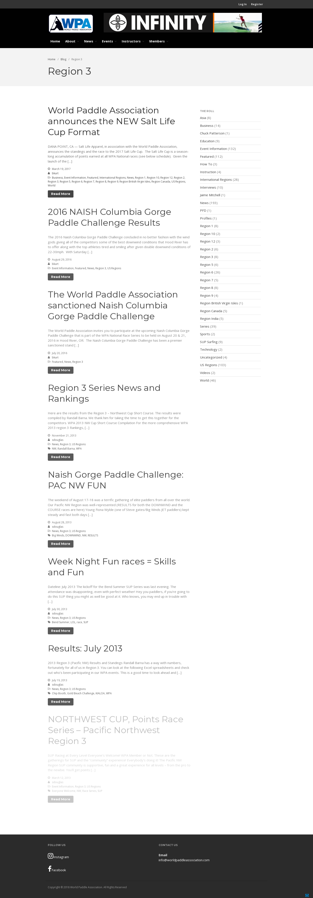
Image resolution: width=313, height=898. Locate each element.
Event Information (75, 177)
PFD (203, 210)
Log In (242, 4)
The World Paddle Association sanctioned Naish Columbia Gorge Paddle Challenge (113, 306)
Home (55, 41)
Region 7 (89, 181)
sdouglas (57, 440)
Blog (63, 59)
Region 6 (77, 181)
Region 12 (166, 177)
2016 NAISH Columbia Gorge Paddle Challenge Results (109, 218)
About (70, 41)
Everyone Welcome (63, 791)
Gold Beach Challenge (80, 694)
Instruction (208, 172)
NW (54, 449)
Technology (208, 349)
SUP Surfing (209, 342)
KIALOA (100, 694)
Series (204, 326)
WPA (79, 449)
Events (107, 41)
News (88, 41)
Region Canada (161, 181)
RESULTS (93, 536)
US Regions (178, 181)
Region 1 (140, 177)
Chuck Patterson (212, 133)
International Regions (113, 177)
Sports (205, 334)
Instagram (58, 856)
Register (257, 4)
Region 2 (179, 177)
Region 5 (65, 181)
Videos (205, 372)
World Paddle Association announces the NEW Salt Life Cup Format (111, 121)
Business (57, 177)
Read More (60, 194)
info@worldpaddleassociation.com (184, 860)
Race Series (89, 791)
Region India (209, 318)
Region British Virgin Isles (135, 181)
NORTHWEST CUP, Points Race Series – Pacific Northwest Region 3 (115, 730)
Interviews (208, 187)
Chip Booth (59, 694)
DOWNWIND (73, 536)
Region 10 (153, 177)
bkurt (55, 173)
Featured (92, 177)
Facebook (57, 869)
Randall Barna (66, 449)
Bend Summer (60, 623)
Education (207, 141)
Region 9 (113, 181)
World (51, 185)
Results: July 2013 (85, 649)
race (79, 623)
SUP (85, 623)
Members (157, 41)
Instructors (131, 41)
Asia (203, 118)
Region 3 (53, 181)
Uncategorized (211, 357)
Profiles (206, 218)
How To (206, 164)
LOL (73, 623)
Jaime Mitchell (210, 195)
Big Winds (58, 536)
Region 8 (101, 181)
